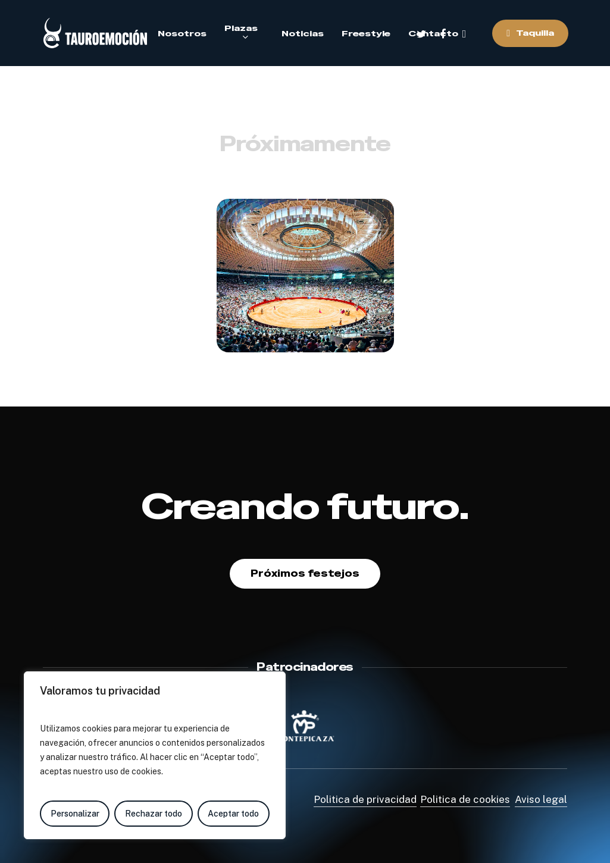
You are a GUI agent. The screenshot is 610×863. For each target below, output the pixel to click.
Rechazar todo (153, 813)
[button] (305, 573)
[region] (155, 755)
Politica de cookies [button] (465, 799)
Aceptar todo (233, 813)
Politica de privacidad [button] (365, 799)
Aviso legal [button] (541, 799)
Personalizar (75, 813)
